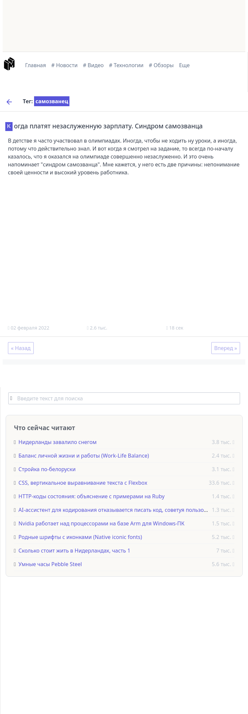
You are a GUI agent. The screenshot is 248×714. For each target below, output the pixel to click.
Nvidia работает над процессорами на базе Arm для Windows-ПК (102, 523)
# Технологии (126, 65)
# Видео (93, 65)
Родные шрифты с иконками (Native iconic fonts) (80, 536)
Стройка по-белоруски (47, 468)
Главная (35, 65)
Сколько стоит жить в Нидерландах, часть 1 (74, 550)
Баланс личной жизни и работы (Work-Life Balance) (84, 455)
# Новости (64, 65)
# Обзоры (161, 65)
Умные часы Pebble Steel (50, 563)
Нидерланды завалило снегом (58, 441)
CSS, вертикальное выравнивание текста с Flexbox (83, 482)
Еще (184, 65)
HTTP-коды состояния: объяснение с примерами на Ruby (92, 496)
